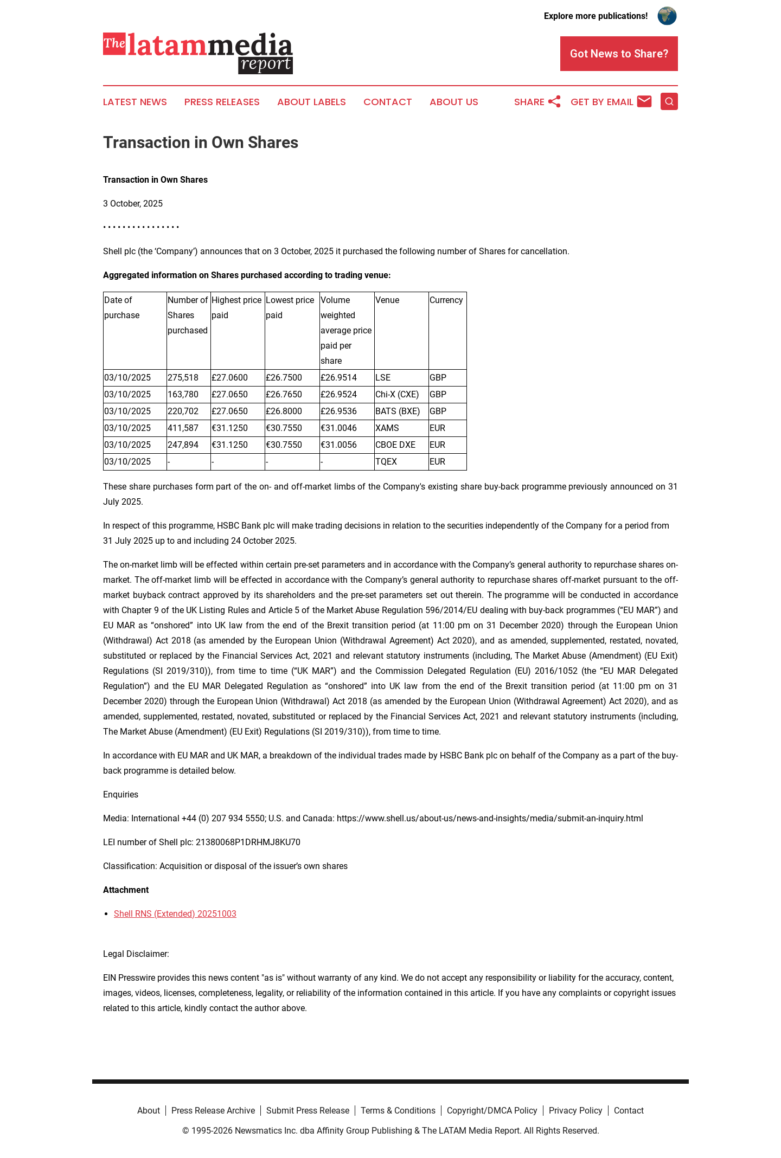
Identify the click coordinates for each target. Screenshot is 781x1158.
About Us (454, 102)
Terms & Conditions (398, 1110)
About (148, 1110)
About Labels (311, 102)
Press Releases (222, 102)
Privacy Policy (576, 1110)
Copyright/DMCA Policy (492, 1110)
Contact (387, 102)
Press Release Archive (213, 1110)
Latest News (135, 102)
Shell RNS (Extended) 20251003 (175, 914)
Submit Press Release (307, 1110)
